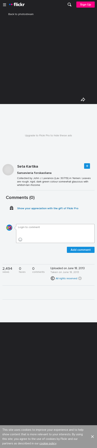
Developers (11, 368)
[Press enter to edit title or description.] (55, 181)
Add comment (81, 252)
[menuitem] (69, 5)
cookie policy (47, 343)
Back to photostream (19, 14)
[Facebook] (34, 442)
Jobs (52, 354)
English (8, 382)
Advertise (54, 361)
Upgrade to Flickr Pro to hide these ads (48, 137)
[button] (80, 280)
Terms (7, 400)
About (7, 354)
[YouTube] (48, 442)
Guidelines (10, 375)
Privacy (53, 394)
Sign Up (85, 4)
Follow (87, 168)
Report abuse (57, 375)
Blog (7, 361)
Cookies (54, 368)
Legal (7, 394)
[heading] (17, 4)
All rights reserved (66, 280)
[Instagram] (63, 442)
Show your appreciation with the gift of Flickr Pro (47, 210)
